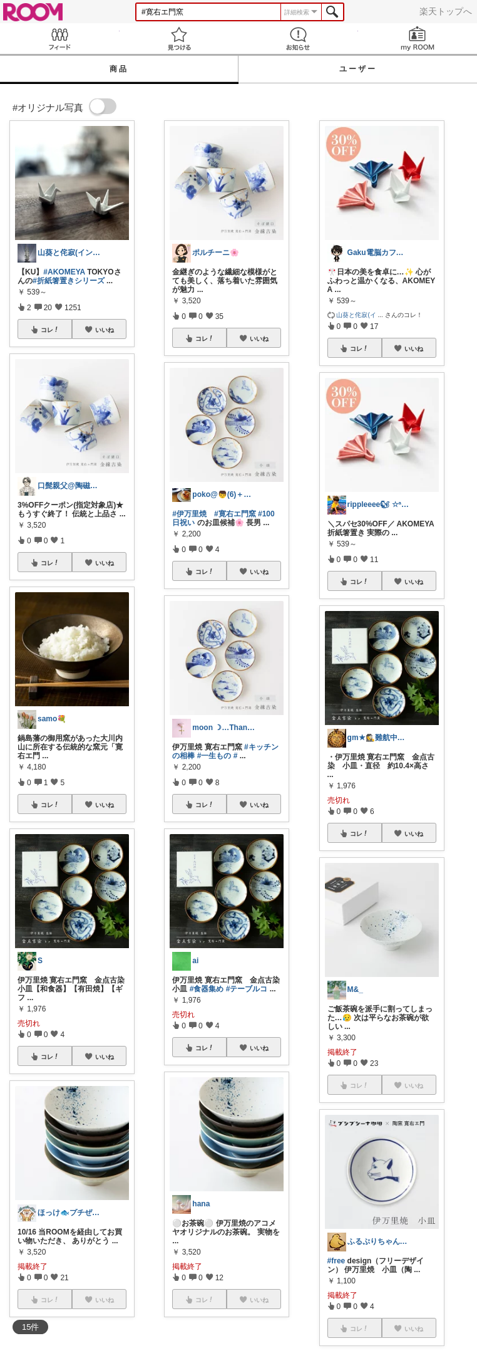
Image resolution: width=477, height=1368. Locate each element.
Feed (60, 38)
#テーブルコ (247, 988)
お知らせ (298, 38)
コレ (50, 329)
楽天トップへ (445, 11)
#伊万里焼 (189, 513)
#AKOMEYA (64, 272)
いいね (104, 329)
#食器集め (207, 988)
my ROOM (418, 38)
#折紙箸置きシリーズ (69, 280)
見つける (179, 38)
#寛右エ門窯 (235, 513)
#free (336, 1260)
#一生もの (214, 755)
